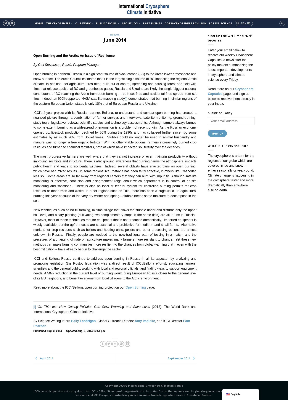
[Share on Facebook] (102, 344)
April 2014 (43, 358)
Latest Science (220, 23)
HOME (39, 23)
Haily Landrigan (83, 321)
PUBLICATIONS (107, 23)
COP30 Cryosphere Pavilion (185, 23)
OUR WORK (84, 23)
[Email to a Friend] (115, 344)
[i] (126, 98)
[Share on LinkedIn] (127, 344)
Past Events (152, 23)
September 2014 (182, 358)
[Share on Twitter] (109, 344)
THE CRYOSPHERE (59, 23)
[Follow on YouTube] (12, 23)
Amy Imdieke (145, 321)
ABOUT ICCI (131, 23)
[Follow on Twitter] (6, 23)
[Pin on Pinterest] (121, 344)
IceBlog (115, 34)
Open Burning (136, 287)
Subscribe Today (220, 113)
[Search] (282, 23)
